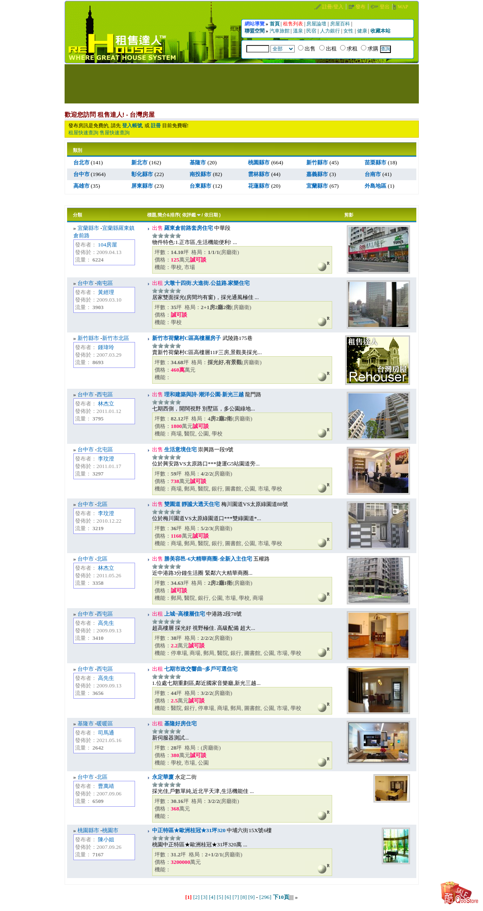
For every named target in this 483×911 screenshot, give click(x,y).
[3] (204, 897)
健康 (362, 31)
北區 (102, 504)
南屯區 (105, 283)
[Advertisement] (241, 83)
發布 (361, 7)
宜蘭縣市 (88, 228)
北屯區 (105, 449)
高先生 (106, 623)
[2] (196, 897)
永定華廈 (163, 777)
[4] (212, 897)
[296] (265, 897)
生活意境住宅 (180, 449)
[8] (243, 897)
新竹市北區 (115, 338)
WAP (403, 7)
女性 (349, 31)
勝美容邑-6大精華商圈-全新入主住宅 (207, 559)
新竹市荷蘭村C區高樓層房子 (186, 338)
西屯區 (105, 394)
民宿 (312, 31)
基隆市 (86, 723)
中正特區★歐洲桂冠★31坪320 (188, 830)
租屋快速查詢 (83, 133)
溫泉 (298, 31)
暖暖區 (105, 723)
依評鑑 (189, 214)
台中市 (86, 283)
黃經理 (106, 292)
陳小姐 (106, 839)
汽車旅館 (280, 31)
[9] (251, 897)
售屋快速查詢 (115, 133)
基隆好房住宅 (180, 723)
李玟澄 (106, 459)
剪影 (348, 214)
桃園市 (110, 830)
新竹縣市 (88, 338)
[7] (236, 897)
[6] (228, 897)
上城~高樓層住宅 (184, 614)
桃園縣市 (88, 830)
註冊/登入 (333, 7)
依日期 (211, 214)
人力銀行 (330, 31)
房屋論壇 (317, 24)
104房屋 (107, 245)
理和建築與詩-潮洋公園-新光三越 (203, 394)
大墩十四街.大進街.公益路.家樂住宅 (206, 283)
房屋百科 (340, 24)
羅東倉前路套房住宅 (188, 228)
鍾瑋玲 (106, 347)
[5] (220, 897)
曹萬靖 (106, 786)
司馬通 (106, 733)
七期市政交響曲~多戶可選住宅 (200, 669)
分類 (77, 214)
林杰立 (106, 403)
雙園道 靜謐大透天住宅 (191, 504)
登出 (385, 7)
